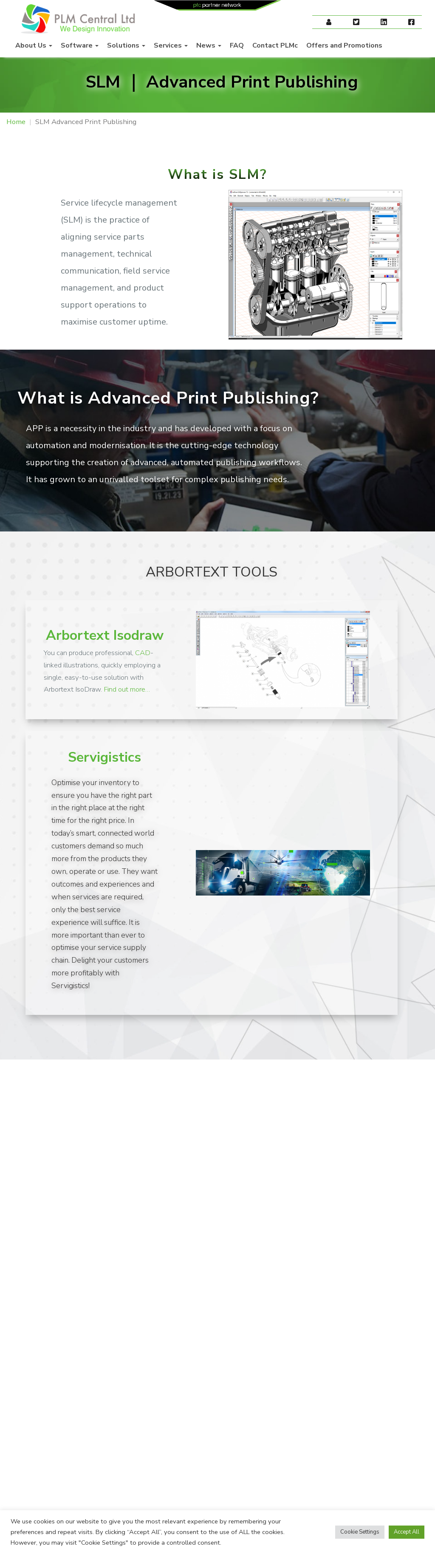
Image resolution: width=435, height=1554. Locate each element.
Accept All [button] (406, 1532)
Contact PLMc (275, 45)
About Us (33, 45)
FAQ (237, 45)
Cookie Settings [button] (359, 1532)
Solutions (126, 45)
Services (171, 45)
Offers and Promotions (344, 45)
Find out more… (127, 689)
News (208, 45)
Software (80, 45)
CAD (142, 653)
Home (15, 122)
